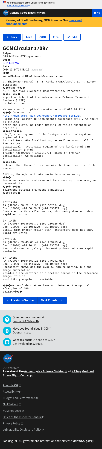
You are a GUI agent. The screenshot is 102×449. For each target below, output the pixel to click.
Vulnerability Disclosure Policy (22, 430)
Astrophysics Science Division (44, 371)
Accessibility (11, 392)
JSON (42, 37)
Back (11, 37)
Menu (97, 12)
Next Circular (52, 300)
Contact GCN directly (26, 321)
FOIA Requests (12, 411)
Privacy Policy (11, 423)
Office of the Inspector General (22, 417)
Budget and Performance (19, 398)
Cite (56, 37)
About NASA (10, 385)
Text (29, 37)
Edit (72, 37)
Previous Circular (20, 300)
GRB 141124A (11, 63)
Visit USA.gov (81, 441)
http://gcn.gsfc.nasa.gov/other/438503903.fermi (40, 115)
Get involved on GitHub (27, 344)
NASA (75, 371)
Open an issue (21, 332)
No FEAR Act (10, 404)
